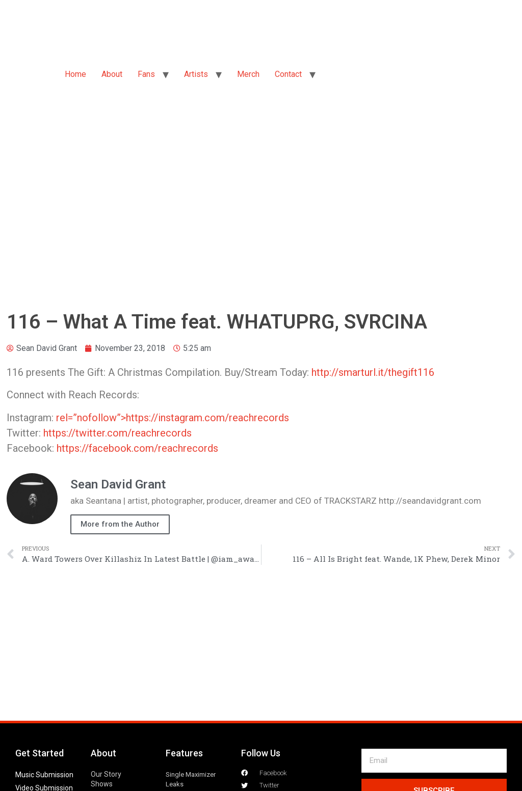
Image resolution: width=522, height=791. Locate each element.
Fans (146, 74)
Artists (196, 74)
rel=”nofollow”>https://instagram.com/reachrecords (172, 418)
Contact (288, 74)
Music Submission (44, 775)
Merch (248, 74)
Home (75, 74)
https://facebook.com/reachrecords (137, 448)
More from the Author (120, 524)
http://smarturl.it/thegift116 (372, 372)
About (111, 74)
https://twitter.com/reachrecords (117, 433)
